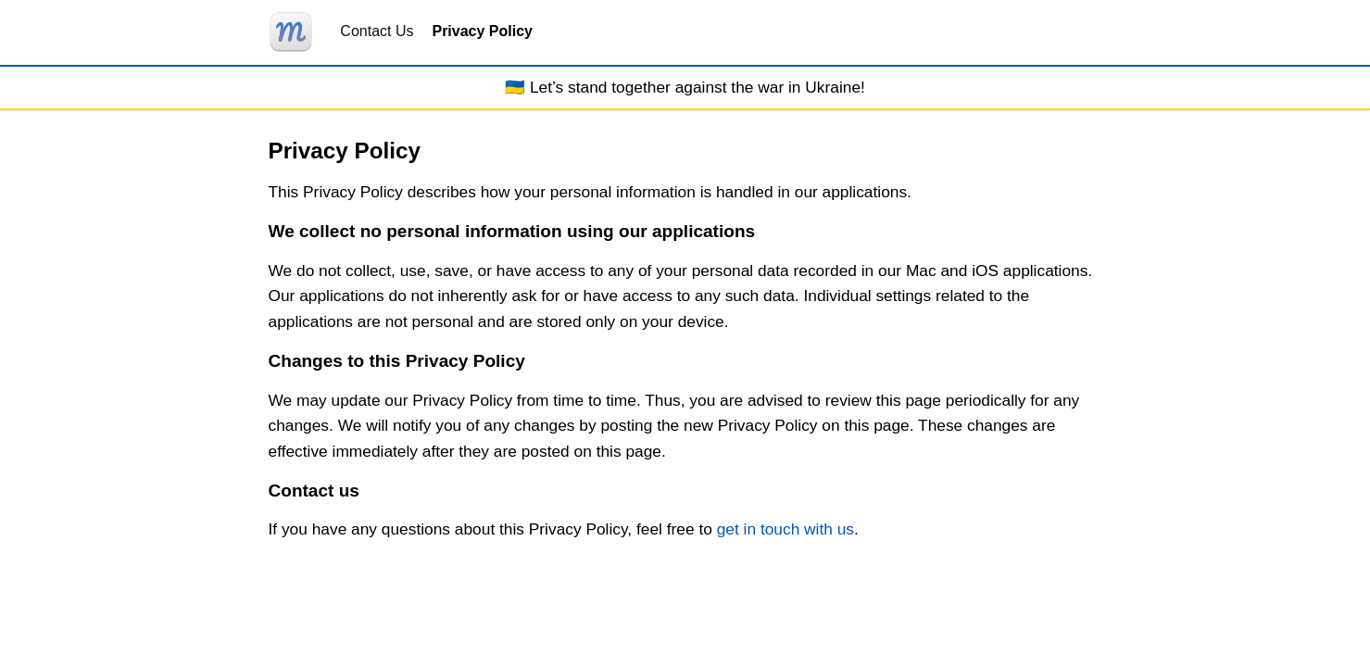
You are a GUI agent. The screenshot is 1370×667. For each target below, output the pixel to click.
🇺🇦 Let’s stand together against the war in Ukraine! (685, 87)
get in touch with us (785, 529)
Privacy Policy (482, 31)
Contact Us (376, 31)
